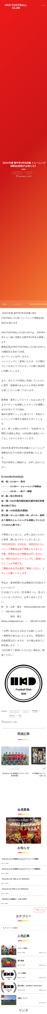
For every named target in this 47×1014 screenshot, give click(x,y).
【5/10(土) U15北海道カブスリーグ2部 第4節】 (15, 776)
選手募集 (21, 961)
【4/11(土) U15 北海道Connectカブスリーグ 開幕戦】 (21, 869)
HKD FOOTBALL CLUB (16, 6)
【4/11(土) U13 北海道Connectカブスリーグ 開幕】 (20, 859)
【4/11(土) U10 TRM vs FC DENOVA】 (15, 879)
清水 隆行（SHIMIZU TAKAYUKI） (30, 986)
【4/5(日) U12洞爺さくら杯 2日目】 (14, 899)
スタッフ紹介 (22, 948)
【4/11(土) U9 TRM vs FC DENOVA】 (15, 889)
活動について (22, 998)
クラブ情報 (22, 973)
